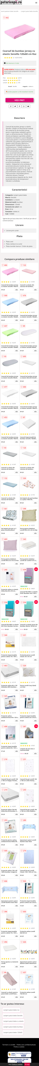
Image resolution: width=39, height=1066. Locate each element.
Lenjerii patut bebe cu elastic (13, 1021)
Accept (27, 1064)
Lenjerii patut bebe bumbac (13, 1027)
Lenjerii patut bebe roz (11, 1010)
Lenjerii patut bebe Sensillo (29, 11)
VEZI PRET (19, 100)
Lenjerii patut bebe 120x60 (12, 1032)
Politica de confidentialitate (26, 1045)
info (16, 289)
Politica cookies (19, 1047)
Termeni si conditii (8, 1045)
